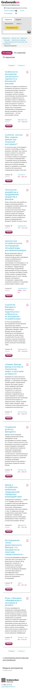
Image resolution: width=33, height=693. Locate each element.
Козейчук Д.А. (22, 470)
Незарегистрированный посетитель (15, 8)
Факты (19, 23)
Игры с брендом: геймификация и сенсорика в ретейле (13, 601)
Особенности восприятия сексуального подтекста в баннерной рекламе (11, 78)
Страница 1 (11, 65)
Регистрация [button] (8, 13)
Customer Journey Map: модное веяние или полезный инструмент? (14, 140)
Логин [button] (22, 10)
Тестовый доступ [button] (12, 28)
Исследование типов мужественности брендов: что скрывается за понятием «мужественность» (14, 547)
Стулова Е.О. (21, 174)
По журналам (9, 57)
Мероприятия (9, 23)
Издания (18, 19)
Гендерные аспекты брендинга (10, 429)
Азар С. (20, 583)
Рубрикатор (8, 19)
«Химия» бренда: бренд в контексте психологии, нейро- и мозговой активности (14, 369)
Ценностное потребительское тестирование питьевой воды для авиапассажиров (15, 246)
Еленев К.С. (21, 637)
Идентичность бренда (19, 40)
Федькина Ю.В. (22, 226)
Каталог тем (15, 38)
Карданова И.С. (22, 349)
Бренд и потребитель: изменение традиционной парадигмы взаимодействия (13, 491)
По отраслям (20, 53)
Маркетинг (24, 38)
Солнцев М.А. (22, 288)
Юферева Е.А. (22, 525)
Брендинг (7, 40)
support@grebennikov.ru (8, 686)
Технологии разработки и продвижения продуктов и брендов (12, 194)
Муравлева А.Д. (22, 119)
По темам (7, 53)
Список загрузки (10, 10)
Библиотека (6, 38)
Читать (8, 126)
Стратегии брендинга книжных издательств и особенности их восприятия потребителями (13, 312)
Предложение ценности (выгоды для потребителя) (16, 659)
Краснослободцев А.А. (25, 412)
